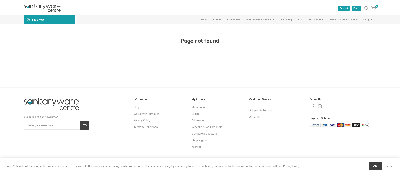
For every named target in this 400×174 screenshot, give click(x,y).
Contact (344, 8)
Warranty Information (147, 113)
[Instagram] (320, 106)
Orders (196, 113)
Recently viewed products (207, 127)
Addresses (198, 120)
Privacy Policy (142, 120)
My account (199, 107)
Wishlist (196, 146)
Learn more (389, 166)
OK (375, 166)
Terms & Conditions (146, 127)
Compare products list (205, 133)
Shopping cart (200, 140)
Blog (136, 107)
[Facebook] (313, 106)
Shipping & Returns (260, 110)
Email (356, 8)
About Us (254, 117)
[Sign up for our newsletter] (52, 125)
